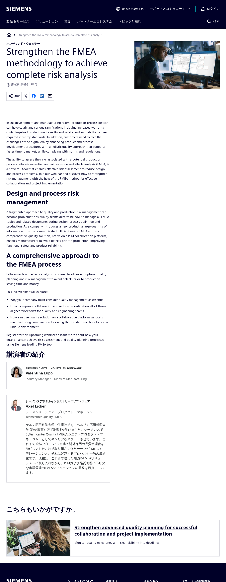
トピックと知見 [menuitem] (130, 21)
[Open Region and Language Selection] (129, 9)
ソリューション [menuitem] (47, 21)
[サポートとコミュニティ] (170, 9)
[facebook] (34, 96)
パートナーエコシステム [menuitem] (94, 21)
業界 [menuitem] (67, 21)
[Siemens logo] (19, 9)
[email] (50, 96)
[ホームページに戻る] (9, 34)
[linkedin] (42, 96)
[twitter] (26, 96)
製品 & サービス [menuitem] (17, 21)
